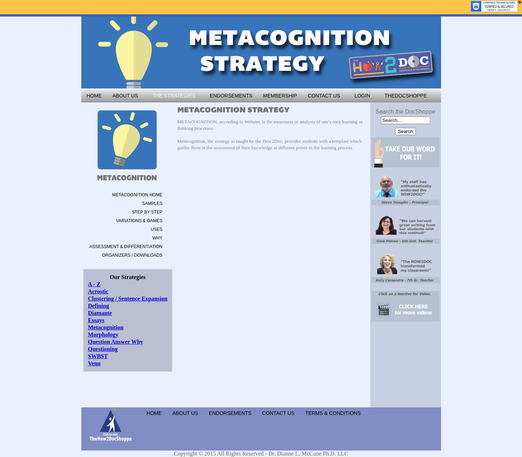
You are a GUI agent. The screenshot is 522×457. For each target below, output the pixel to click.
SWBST (98, 356)
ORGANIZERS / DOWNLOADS (132, 255)
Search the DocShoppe (405, 112)
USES (157, 229)
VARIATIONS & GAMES (139, 220)
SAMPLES (152, 203)
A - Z (94, 284)
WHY (157, 238)
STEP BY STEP (147, 212)
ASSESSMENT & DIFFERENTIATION (126, 246)
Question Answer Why (115, 342)
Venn (94, 363)
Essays (96, 320)
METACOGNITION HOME (137, 194)
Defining (98, 306)
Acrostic (98, 291)
